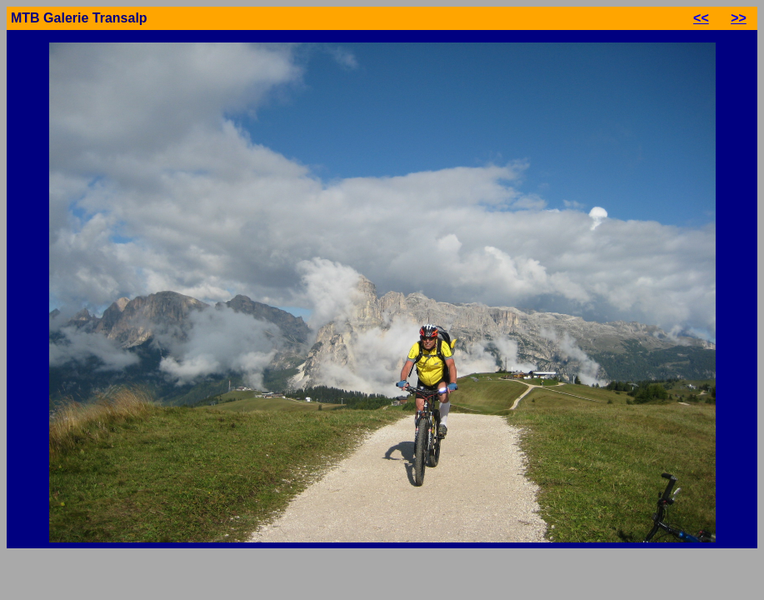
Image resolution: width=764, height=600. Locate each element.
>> (739, 18)
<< (701, 18)
